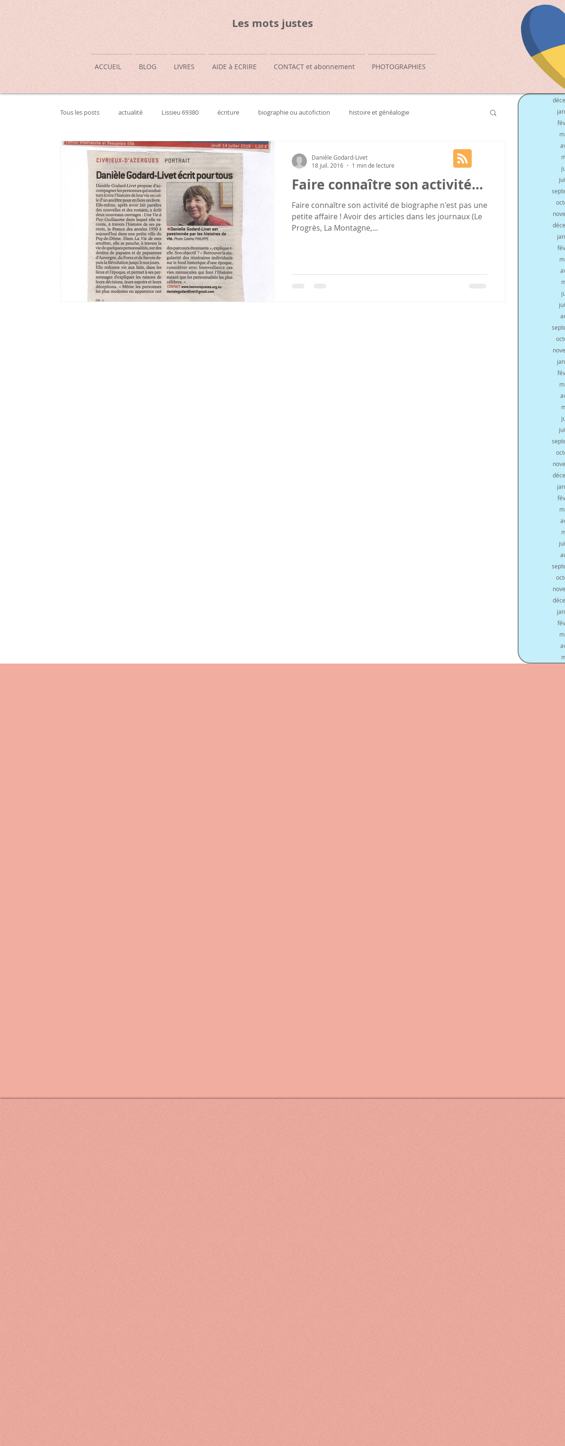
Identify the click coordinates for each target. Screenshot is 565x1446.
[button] (493, 113)
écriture (228, 112)
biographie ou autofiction (294, 112)
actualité (130, 112)
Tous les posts (79, 112)
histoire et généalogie (379, 112)
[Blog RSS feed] (462, 159)
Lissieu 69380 (179, 112)
